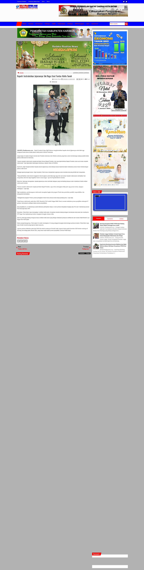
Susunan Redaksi (21, 1)
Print (83, 79)
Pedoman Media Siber (34, 1)
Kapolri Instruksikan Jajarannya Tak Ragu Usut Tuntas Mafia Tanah (44, 76)
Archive (121, 218)
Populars (98, 218)
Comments (110, 218)
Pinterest (26, 241)
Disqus (88, 253)
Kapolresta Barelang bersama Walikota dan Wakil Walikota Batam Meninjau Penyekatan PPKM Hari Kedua (113, 246)
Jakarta (21, 73)
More (43, 1)
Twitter (124, 1)
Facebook (126, 1)
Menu (48, 1)
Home (19, 24)
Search (126, 23)
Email (87, 79)
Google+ (23, 241)
